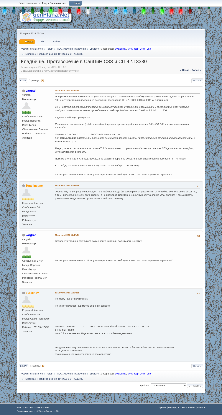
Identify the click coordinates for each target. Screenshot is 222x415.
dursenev (32, 292)
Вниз (23, 81)
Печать (197, 81)
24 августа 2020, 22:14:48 (67, 235)
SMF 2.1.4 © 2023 (25, 407)
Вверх (23, 366)
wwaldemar (120, 49)
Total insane (34, 185)
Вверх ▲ (201, 407)
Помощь (172, 407)
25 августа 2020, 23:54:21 (67, 293)
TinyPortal (161, 407)
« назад (185, 70)
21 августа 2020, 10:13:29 (67, 90)
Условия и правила (186, 407)
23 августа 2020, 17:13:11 (67, 185)
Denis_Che (145, 49)
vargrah (31, 90)
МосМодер (133, 49)
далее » (196, 70)
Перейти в (144, 385)
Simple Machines (41, 407)
